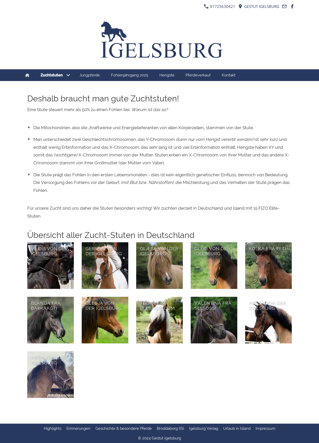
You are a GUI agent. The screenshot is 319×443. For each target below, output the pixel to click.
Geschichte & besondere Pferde (123, 428)
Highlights (52, 428)
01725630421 (219, 6)
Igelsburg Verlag (203, 428)
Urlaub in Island (237, 428)
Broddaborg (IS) (170, 428)
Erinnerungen (78, 428)
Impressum (265, 428)
